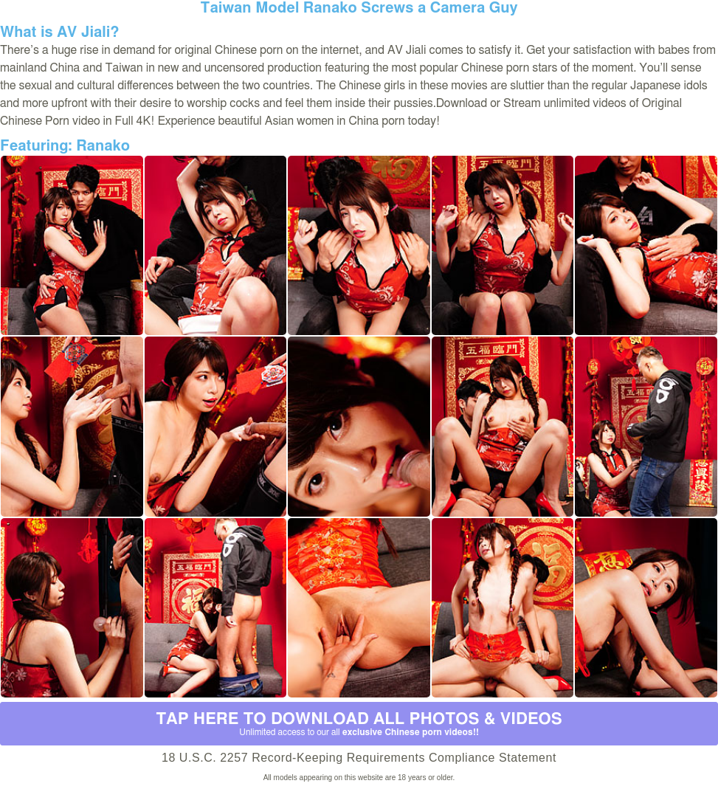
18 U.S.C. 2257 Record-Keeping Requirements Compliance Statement (359, 757)
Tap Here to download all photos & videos (359, 724)
